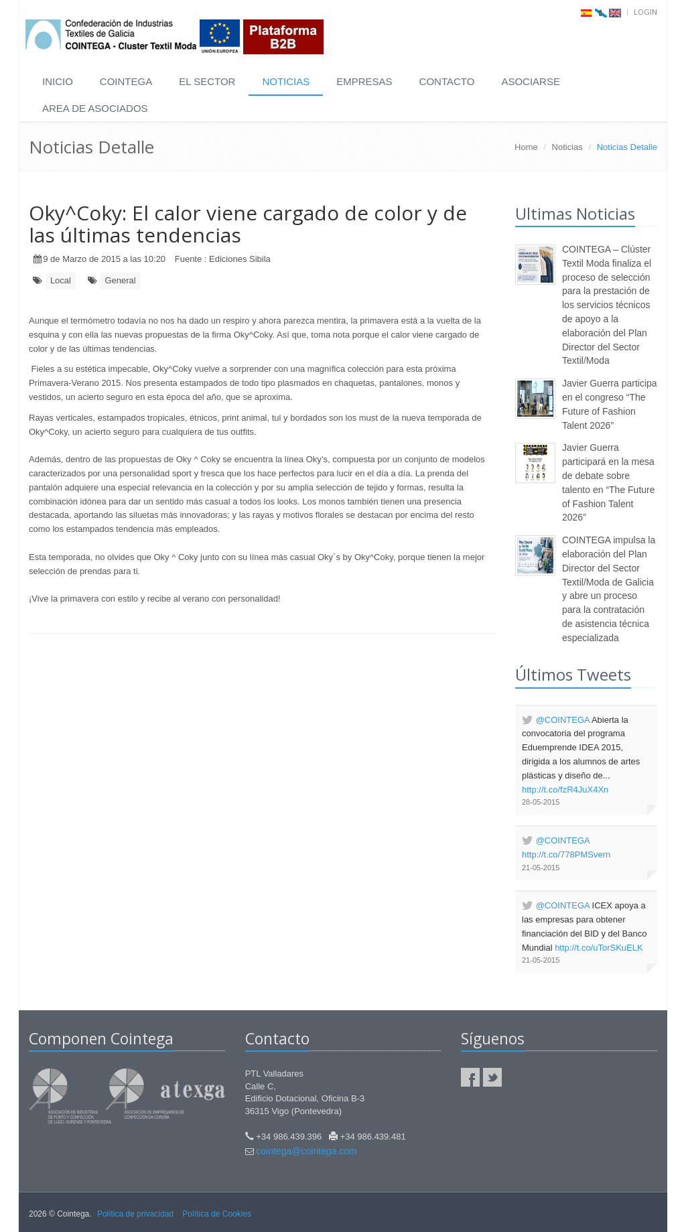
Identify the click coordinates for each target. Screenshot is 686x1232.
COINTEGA (126, 81)
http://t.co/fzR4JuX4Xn (565, 789)
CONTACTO (447, 81)
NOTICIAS (286, 81)
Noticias (567, 147)
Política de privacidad (135, 1214)
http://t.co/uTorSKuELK (599, 948)
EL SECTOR (207, 81)
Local (60, 280)
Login (645, 12)
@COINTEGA (563, 720)
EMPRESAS (364, 81)
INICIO (57, 81)
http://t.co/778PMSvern (566, 854)
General (120, 280)
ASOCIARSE (530, 81)
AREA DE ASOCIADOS (95, 108)
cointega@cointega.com (306, 1151)
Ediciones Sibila (240, 259)
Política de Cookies (216, 1214)
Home (526, 147)
